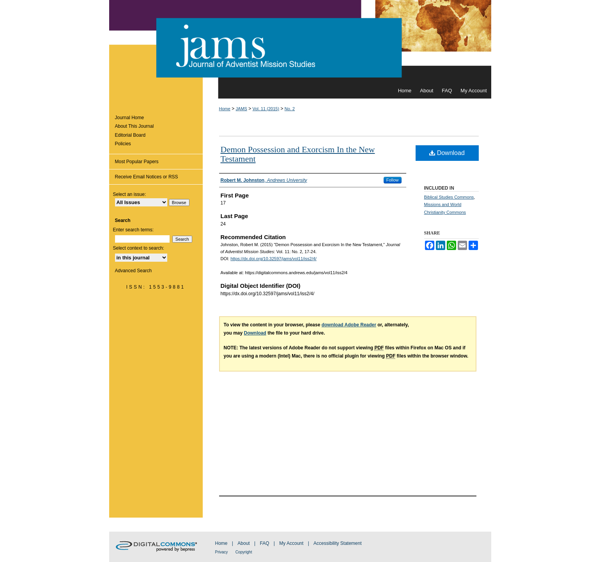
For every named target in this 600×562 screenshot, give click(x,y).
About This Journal (134, 126)
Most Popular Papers (137, 161)
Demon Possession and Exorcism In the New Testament (298, 154)
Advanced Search (133, 270)
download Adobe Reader (349, 325)
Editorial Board (130, 135)
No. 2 (290, 108)
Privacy (221, 552)
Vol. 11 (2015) (266, 108)
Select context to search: (138, 248)
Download (447, 153)
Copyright (243, 552)
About (243, 543)
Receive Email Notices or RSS (146, 177)
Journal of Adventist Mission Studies (300, 41)
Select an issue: (129, 194)
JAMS (241, 108)
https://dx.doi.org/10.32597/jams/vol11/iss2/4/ (273, 258)
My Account (291, 543)
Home (224, 108)
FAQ (264, 543)
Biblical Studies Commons (449, 197)
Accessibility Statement (337, 543)
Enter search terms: (133, 230)
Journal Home (129, 117)
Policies (123, 143)
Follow (392, 180)
